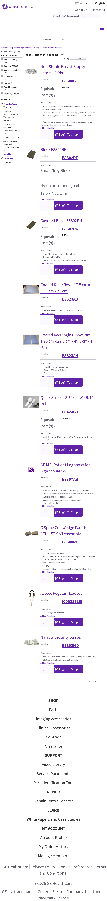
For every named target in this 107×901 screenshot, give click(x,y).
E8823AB (70, 299)
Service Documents (53, 773)
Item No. (44, 79)
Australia (86, 3)
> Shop (10, 47)
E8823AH (70, 355)
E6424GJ (70, 412)
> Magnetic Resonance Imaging (48, 47)
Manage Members (53, 855)
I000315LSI (72, 601)
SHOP (53, 700)
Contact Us (98, 10)
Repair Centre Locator (53, 801)
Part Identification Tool (53, 782)
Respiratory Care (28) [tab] (11, 93)
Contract (53, 737)
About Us (81, 10)
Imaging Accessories (53, 718)
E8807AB (70, 479)
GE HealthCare (15, 866)
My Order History (53, 846)
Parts (53, 709)
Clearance (53, 746)
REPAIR (53, 791)
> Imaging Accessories (24, 47)
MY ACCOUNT (53, 828)
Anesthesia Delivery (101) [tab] (10, 60)
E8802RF (70, 157)
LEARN (53, 810)
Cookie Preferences (75, 866)
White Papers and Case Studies (53, 819)
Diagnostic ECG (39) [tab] (11, 66)
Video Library (53, 764)
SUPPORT (53, 755)
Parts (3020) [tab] (8, 83)
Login (62, 39)
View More (8, 154)
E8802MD (70, 645)
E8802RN (70, 228)
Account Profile (53, 837)
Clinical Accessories (53, 728)
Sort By (66, 58)
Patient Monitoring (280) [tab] (10, 88)
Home (4, 47)
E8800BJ (70, 81)
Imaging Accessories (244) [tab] (11, 71)
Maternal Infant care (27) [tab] (11, 78)
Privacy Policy (43, 866)
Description (45, 102)
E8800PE (70, 542)
